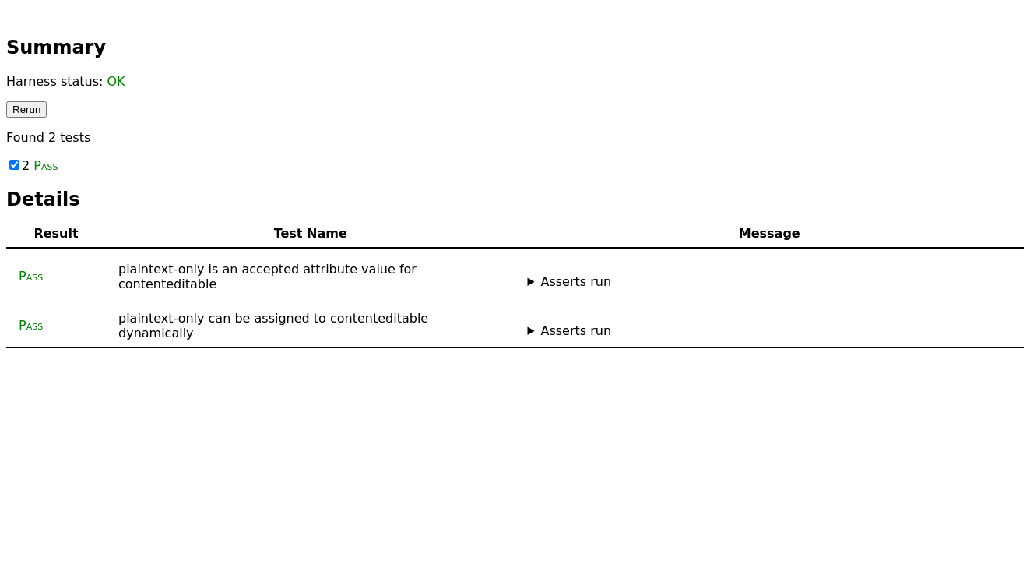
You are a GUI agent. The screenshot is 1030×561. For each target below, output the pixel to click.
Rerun (26, 109)
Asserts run (575, 281)
